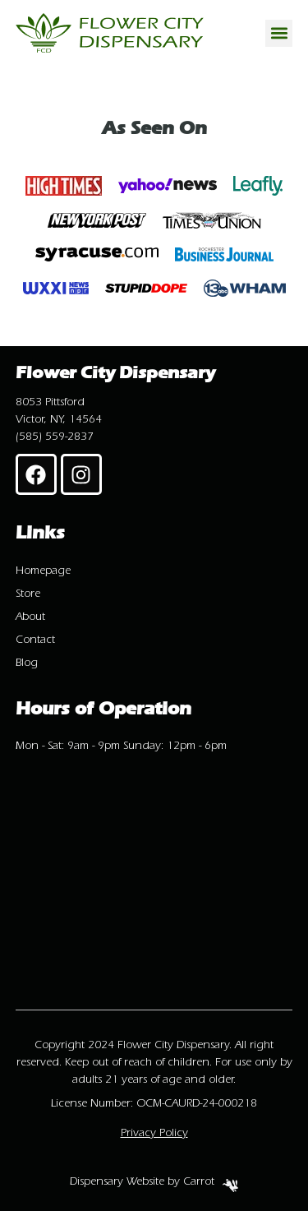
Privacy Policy (154, 1132)
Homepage (43, 570)
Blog (27, 662)
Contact (35, 639)
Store (28, 593)
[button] (278, 33)
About (30, 616)
